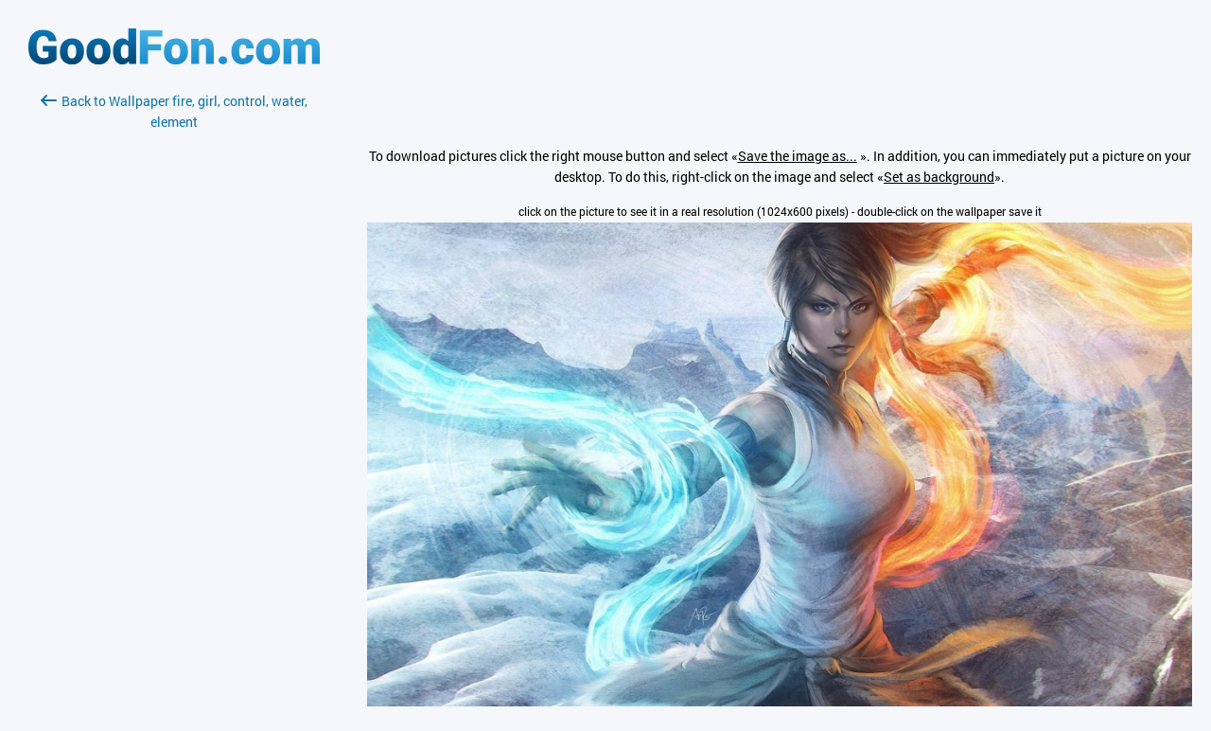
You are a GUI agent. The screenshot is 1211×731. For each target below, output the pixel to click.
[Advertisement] (174, 357)
